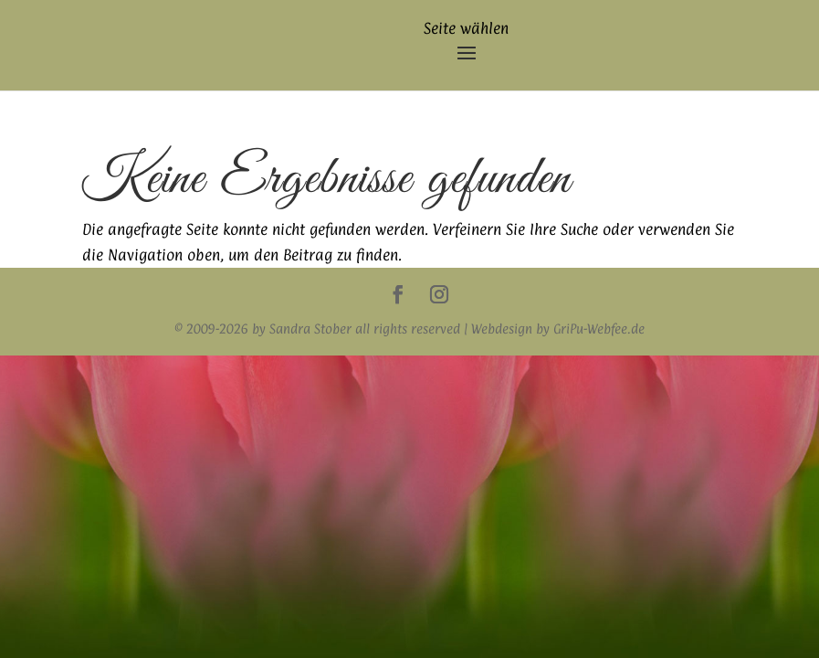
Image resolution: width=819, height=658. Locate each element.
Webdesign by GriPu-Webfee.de (558, 328)
